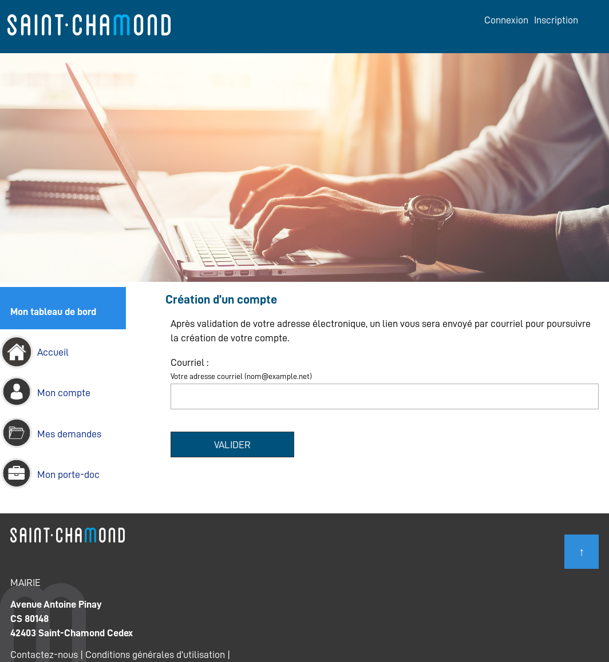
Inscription (556, 20)
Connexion (506, 20)
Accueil (53, 352)
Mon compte (63, 393)
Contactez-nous (44, 654)
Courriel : (189, 362)
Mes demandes (69, 434)
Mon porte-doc (68, 474)
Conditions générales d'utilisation (155, 654)
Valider (232, 445)
